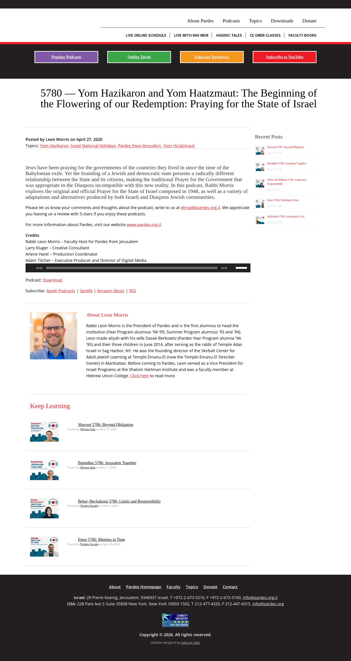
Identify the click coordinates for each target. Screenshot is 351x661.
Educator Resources (212, 57)
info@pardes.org (268, 603)
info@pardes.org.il (260, 597)
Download (52, 280)
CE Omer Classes (265, 35)
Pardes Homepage (143, 586)
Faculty (173, 586)
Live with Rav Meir (191, 35)
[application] (138, 267)
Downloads (282, 20)
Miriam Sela (87, 429)
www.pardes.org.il (144, 224)
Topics (255, 20)
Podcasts (231, 20)
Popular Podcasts (66, 57)
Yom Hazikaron (54, 145)
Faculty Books (303, 35)
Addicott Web (190, 642)
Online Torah (139, 57)
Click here (140, 375)
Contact (230, 586)
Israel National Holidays (93, 145)
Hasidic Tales (229, 35)
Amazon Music (111, 290)
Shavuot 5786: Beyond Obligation (105, 424)
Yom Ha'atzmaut (178, 145)
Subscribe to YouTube (285, 57)
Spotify (86, 290)
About (115, 586)
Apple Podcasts (60, 290)
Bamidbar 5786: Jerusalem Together (107, 463)
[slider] (132, 268)
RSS (132, 290)
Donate (309, 20)
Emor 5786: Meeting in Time (101, 539)
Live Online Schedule (146, 35)
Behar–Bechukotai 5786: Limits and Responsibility (119, 501)
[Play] (31, 268)
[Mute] (232, 268)
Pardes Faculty (89, 506)
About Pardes (200, 20)
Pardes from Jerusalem (139, 145)
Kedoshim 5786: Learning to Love (285, 216)
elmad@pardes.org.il (200, 207)
